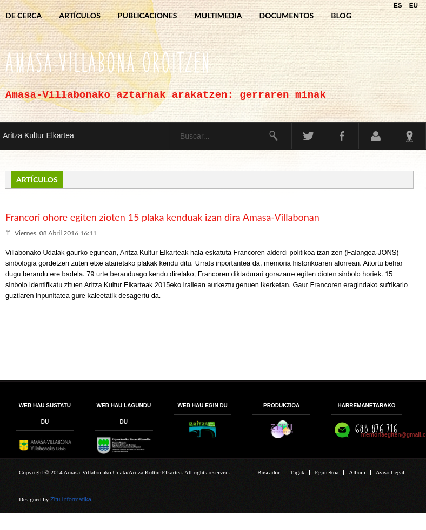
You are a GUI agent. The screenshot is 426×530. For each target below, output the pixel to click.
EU (413, 5)
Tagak (297, 472)
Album (357, 472)
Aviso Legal (390, 472)
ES (399, 5)
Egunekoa (326, 472)
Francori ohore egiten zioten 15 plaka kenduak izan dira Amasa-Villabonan (162, 217)
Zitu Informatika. (71, 499)
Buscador (268, 472)
